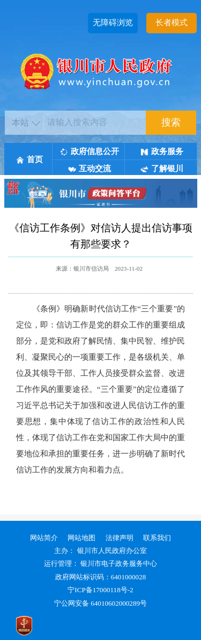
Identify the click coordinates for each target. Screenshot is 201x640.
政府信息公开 (89, 151)
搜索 (171, 122)
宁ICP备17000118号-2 (100, 590)
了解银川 (161, 168)
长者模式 (171, 22)
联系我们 (157, 538)
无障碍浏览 (113, 22)
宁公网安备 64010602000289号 (100, 603)
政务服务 (161, 151)
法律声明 (119, 538)
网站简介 (44, 538)
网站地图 (81, 538)
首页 (29, 159)
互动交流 (89, 168)
